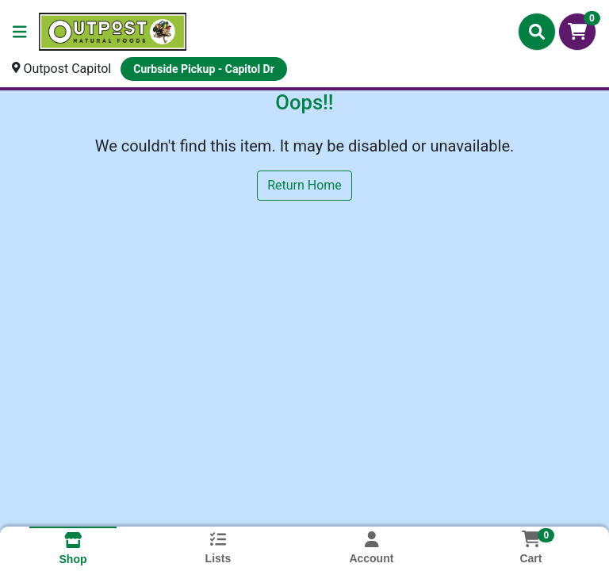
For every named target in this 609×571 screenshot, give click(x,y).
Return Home (304, 185)
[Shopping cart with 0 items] (577, 32)
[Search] (537, 32)
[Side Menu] (20, 32)
